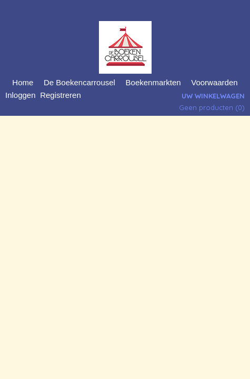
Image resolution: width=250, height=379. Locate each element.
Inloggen (20, 95)
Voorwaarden (214, 82)
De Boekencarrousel (79, 82)
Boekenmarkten (153, 82)
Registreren (60, 95)
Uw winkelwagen (213, 96)
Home (22, 82)
